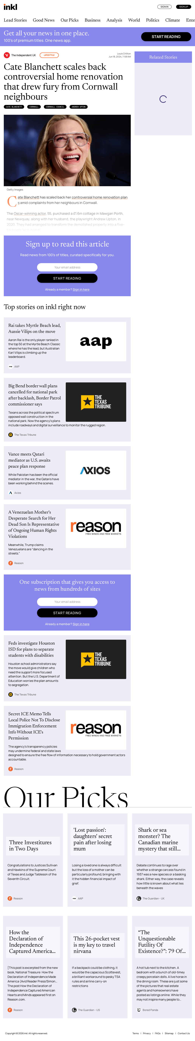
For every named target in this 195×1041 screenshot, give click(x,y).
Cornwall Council (55, 107)
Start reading (166, 36)
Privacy (147, 1033)
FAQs (157, 1033)
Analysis (114, 20)
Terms (135, 1033)
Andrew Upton (78, 107)
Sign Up (183, 6)
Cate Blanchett (14, 107)
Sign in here (81, 289)
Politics (152, 20)
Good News (44, 20)
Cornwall (34, 107)
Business (93, 20)
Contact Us (184, 1033)
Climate (172, 20)
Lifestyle (49, 55)
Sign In (164, 6)
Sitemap (169, 1033)
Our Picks (70, 20)
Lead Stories (15, 20)
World (134, 20)
